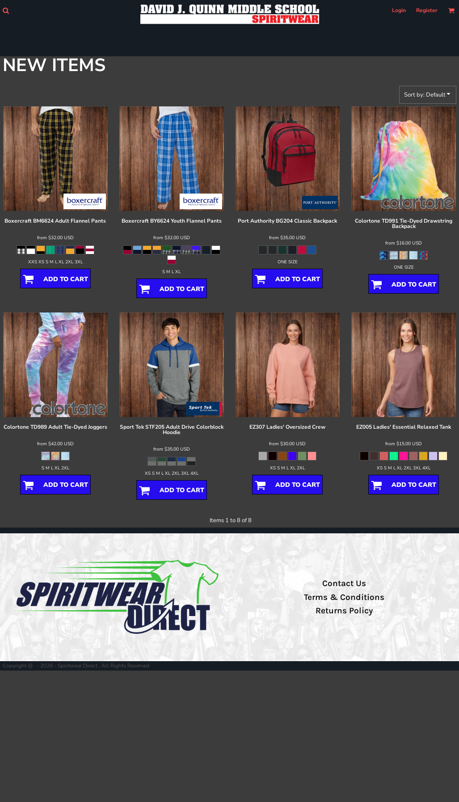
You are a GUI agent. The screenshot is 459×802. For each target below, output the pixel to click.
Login (399, 10)
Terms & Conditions (344, 597)
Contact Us (344, 583)
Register (427, 10)
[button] (5, 10)
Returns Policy (344, 611)
